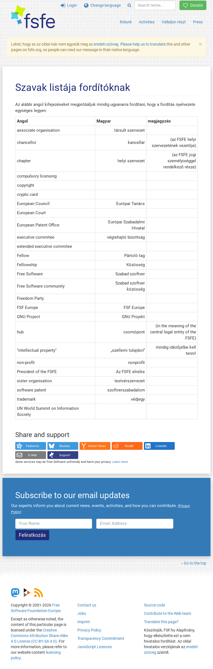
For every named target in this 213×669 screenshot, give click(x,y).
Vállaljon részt (174, 22)
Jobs (81, 613)
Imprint (83, 622)
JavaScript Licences (94, 647)
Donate (193, 5)
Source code (154, 605)
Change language (102, 5)
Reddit (129, 446)
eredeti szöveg (106, 44)
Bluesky (64, 446)
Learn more (120, 462)
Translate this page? (161, 622)
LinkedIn (161, 446)
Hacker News (97, 446)
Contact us (86, 605)
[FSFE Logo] (33, 17)
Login (69, 5)
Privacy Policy (89, 630)
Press (198, 22)
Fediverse (32, 446)
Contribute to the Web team (167, 613)
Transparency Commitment (100, 638)
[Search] (129, 5)
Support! (64, 455)
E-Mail (32, 455)
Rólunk (126, 22)
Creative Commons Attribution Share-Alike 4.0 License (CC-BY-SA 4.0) (39, 635)
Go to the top (195, 563)
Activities (146, 22)
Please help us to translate (143, 44)
